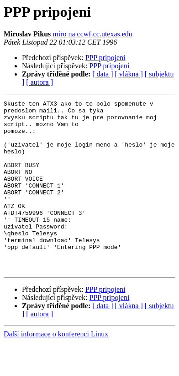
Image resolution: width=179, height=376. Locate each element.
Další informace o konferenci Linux (56, 368)
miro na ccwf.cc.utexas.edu (92, 34)
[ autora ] (39, 82)
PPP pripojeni (105, 57)
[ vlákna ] (129, 74)
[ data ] (102, 74)
